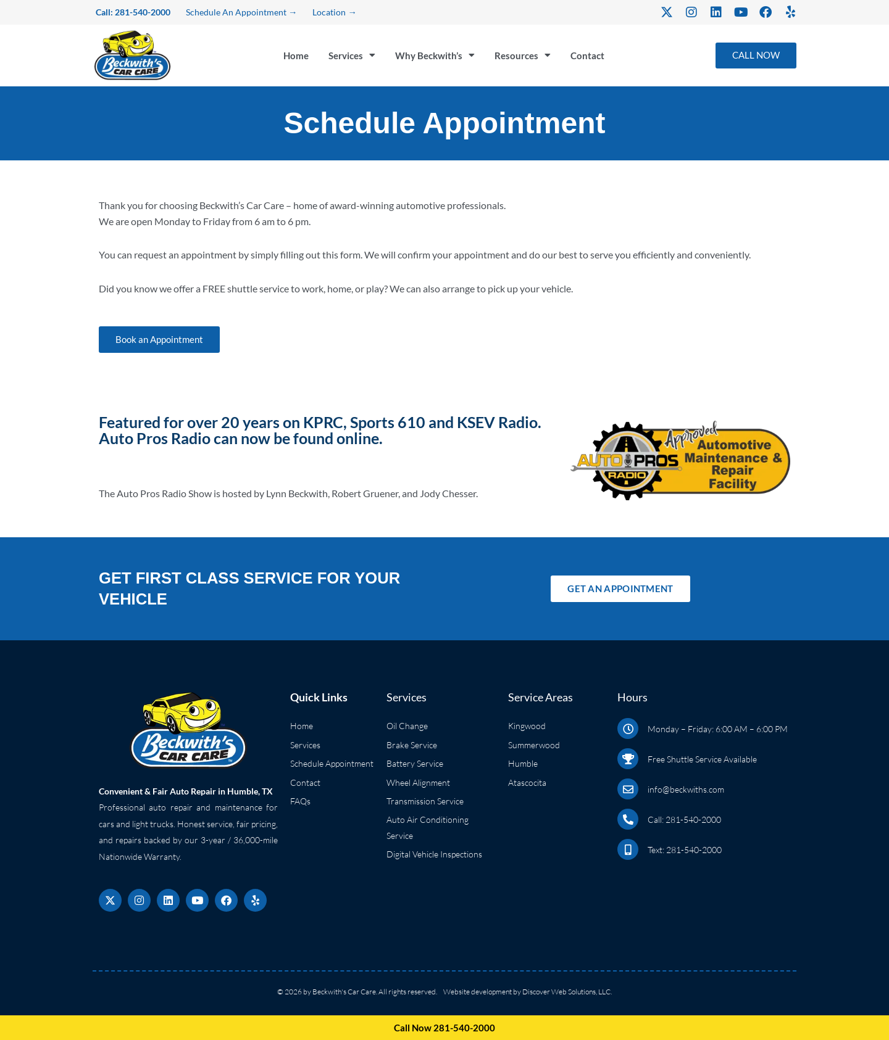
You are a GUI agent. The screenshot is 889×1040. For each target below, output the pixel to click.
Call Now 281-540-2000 (445, 1027)
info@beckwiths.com (686, 789)
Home (293, 60)
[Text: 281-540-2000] (627, 849)
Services (352, 60)
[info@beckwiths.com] (627, 788)
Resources (530, 60)
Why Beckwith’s (439, 60)
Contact (596, 60)
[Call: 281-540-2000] (627, 819)
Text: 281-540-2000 (685, 849)
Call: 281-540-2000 (684, 819)
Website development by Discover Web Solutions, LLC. (527, 991)
